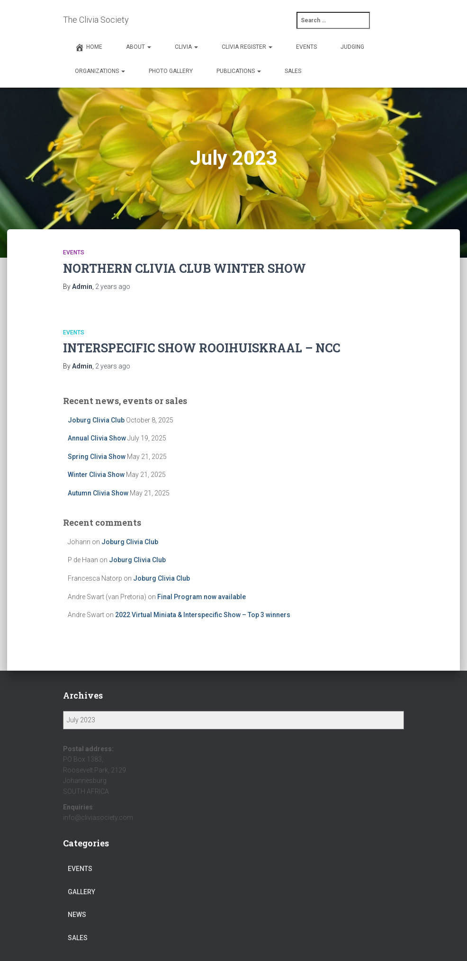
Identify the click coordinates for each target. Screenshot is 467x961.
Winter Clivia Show (96, 474)
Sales (293, 71)
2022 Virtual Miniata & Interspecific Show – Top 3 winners (202, 615)
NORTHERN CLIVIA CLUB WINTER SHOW (184, 268)
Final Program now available (201, 597)
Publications (238, 71)
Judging (352, 47)
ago (112, 286)
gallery (81, 892)
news (77, 914)
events (73, 252)
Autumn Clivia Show (98, 493)
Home (88, 47)
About (138, 47)
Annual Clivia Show (97, 438)
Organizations (100, 71)
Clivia (186, 47)
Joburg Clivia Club (96, 420)
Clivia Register (247, 47)
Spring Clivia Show (97, 456)
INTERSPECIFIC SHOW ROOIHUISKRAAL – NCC (201, 348)
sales (78, 938)
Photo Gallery (171, 71)
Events (306, 47)
